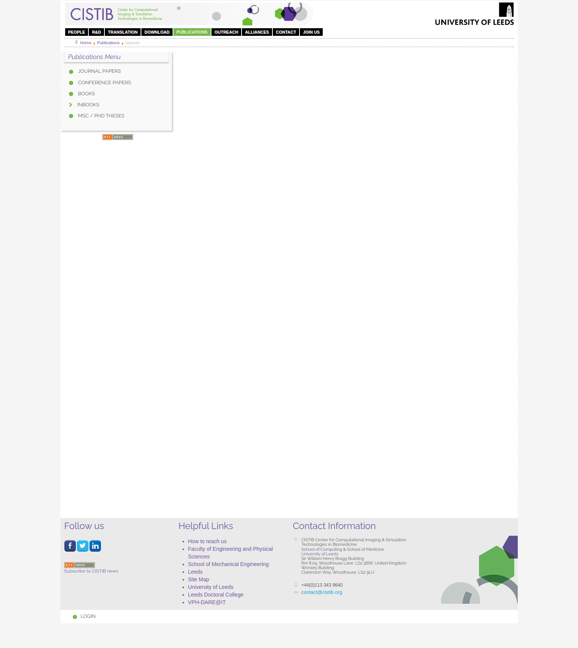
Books (86, 93)
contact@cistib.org (321, 592)
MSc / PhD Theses (101, 116)
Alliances (257, 32)
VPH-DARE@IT (207, 602)
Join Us (311, 32)
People (76, 32)
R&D (96, 32)
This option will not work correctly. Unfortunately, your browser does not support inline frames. (348, 282)
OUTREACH (226, 32)
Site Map (198, 579)
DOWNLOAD (157, 32)
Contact (286, 32)
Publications (192, 32)
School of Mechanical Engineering (228, 564)
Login (88, 616)
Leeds (195, 572)
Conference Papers (104, 82)
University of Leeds (211, 587)
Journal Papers (99, 71)
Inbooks (87, 104)
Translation (123, 32)
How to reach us (207, 541)
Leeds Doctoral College (216, 595)
